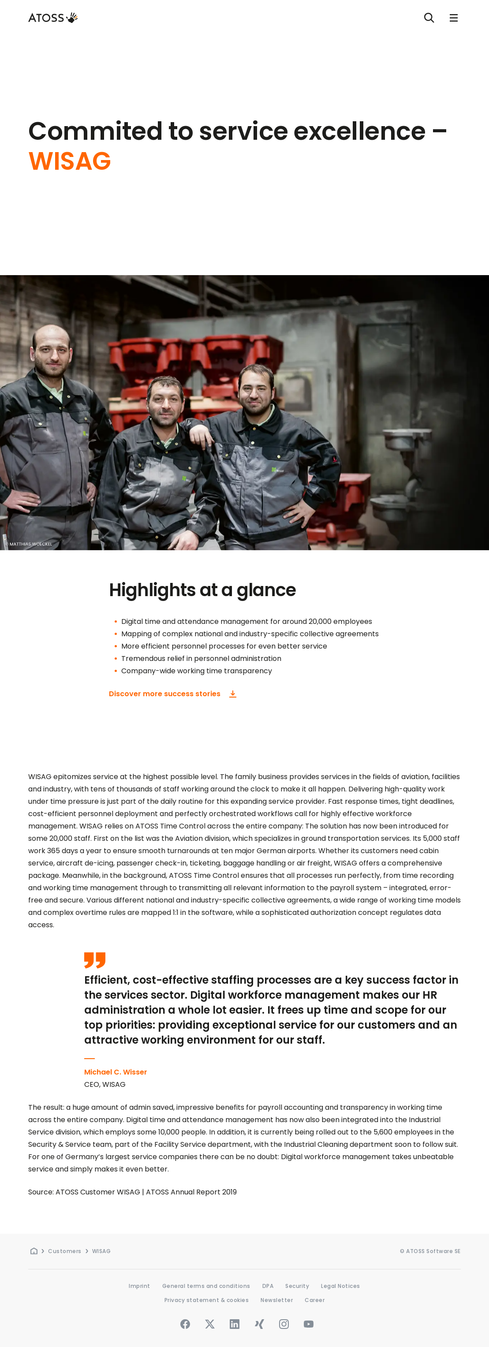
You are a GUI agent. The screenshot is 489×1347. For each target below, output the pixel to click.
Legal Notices (340, 1286)
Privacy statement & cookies (206, 1300)
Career (315, 1300)
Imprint (139, 1286)
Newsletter (277, 1300)
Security (297, 1286)
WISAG (101, 1251)
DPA (268, 1286)
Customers (65, 1251)
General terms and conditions (206, 1286)
